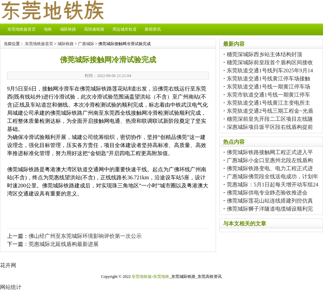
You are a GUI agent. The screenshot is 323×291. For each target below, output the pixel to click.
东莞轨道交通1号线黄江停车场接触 (268, 78)
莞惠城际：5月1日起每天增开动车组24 (272, 184)
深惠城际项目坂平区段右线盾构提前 (270, 127)
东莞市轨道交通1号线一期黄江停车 (268, 95)
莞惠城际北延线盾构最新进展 (64, 244)
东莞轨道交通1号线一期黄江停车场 (268, 86)
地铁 (48, 29)
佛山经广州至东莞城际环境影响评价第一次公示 (85, 236)
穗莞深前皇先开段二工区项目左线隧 (270, 119)
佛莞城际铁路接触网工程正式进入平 (270, 152)
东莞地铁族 (142, 276)
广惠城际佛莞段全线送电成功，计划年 (272, 176)
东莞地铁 (161, 276)
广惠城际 (86, 43)
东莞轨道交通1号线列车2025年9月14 (270, 70)
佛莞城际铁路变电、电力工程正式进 (270, 168)
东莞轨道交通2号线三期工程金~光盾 (270, 111)
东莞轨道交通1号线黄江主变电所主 (268, 103)
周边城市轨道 (124, 29)
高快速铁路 (94, 29)
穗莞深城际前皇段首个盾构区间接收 (270, 62)
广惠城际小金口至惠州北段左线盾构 (270, 160)
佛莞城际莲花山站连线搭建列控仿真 (270, 201)
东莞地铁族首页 (21, 29)
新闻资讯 (153, 29)
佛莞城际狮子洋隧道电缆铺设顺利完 (270, 209)
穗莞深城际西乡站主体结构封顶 (264, 54)
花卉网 (8, 265)
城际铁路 (68, 29)
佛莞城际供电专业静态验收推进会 (267, 192)
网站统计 (11, 287)
